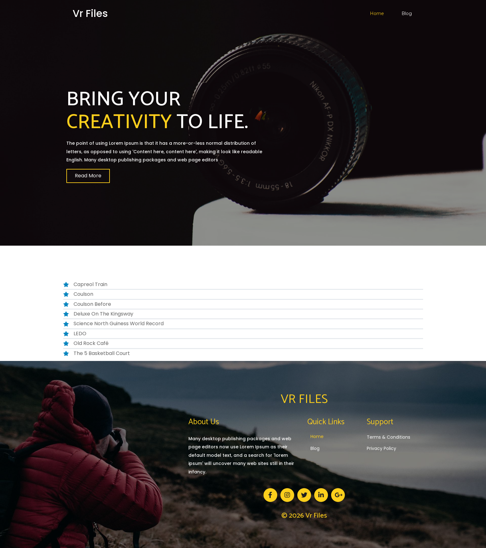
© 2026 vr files (304, 515)
